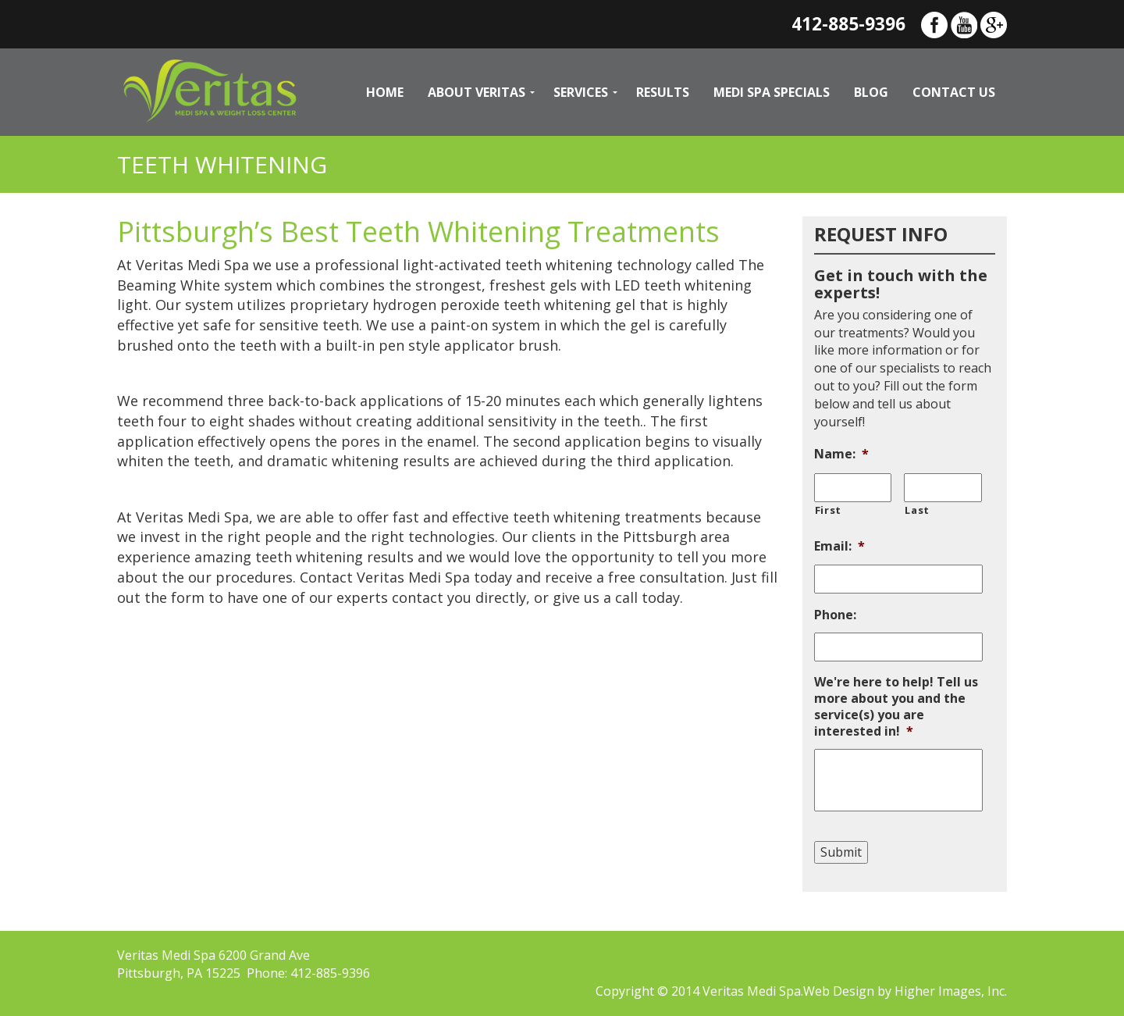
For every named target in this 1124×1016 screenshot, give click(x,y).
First (828, 510)
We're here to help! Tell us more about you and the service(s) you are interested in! (896, 706)
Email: (839, 546)
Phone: (835, 615)
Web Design (838, 991)
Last (917, 510)
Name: (841, 454)
